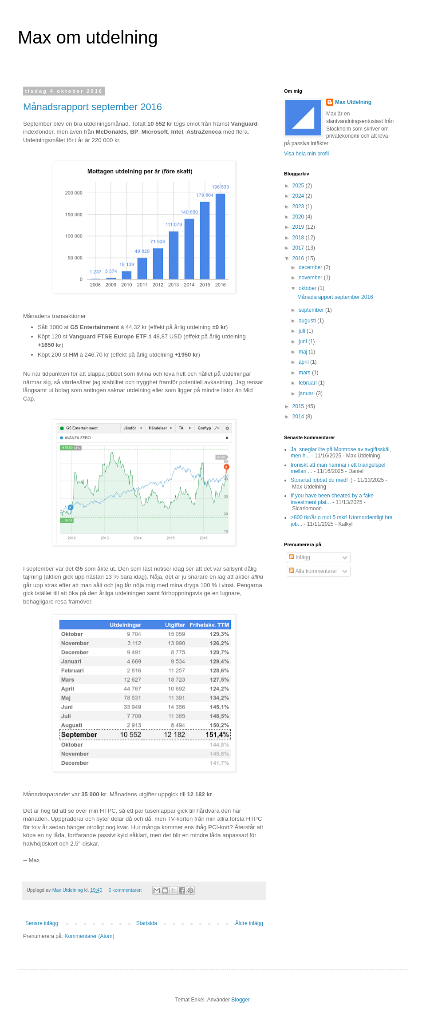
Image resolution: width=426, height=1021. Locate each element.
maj (304, 352)
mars (305, 372)
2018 (299, 237)
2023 (299, 206)
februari (308, 383)
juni (303, 341)
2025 (299, 186)
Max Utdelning (353, 102)
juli (303, 331)
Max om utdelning (88, 37)
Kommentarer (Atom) (89, 936)
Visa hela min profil (306, 154)
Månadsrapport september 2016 (92, 106)
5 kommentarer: (125, 890)
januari (307, 393)
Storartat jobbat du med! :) (321, 480)
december (311, 267)
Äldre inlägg (249, 923)
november (311, 277)
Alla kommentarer (313, 571)
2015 (299, 406)
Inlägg (299, 557)
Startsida (146, 923)
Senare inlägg (41, 923)
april (304, 362)
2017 (299, 248)
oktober (308, 288)
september (312, 310)
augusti (308, 321)
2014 (299, 416)
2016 (299, 258)
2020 (299, 217)
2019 (299, 227)
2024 (299, 196)
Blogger (240, 1000)
